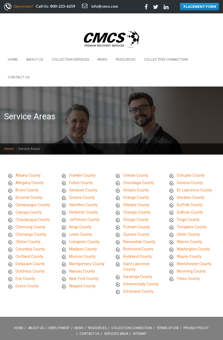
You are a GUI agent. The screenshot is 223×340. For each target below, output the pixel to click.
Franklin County (82, 146)
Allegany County (30, 153)
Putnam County (136, 197)
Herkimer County (83, 183)
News (91, 48)
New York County (84, 249)
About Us (30, 48)
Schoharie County (138, 262)
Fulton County (81, 153)
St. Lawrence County (194, 160)
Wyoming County (191, 242)
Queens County (136, 205)
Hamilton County (83, 175)
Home (12, 48)
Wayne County (189, 227)
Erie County (25, 249)
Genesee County (83, 160)
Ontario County (136, 160)
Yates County (188, 249)
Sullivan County (190, 183)
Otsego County (136, 190)
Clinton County (28, 212)
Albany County (28, 146)
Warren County (189, 212)
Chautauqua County (33, 190)
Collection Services (62, 48)
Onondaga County (138, 153)
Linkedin (118, 325)
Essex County (27, 256)
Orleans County (136, 175)
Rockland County (137, 227)
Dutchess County (30, 242)
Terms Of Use (168, 299)
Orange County (136, 168)
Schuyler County (191, 146)
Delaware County (30, 234)
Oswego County (136, 183)
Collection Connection (148, 48)
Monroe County (82, 227)
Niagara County (82, 256)
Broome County (29, 168)
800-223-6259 (63, 6)
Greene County (82, 168)
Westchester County (194, 234)
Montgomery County (87, 234)
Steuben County (190, 168)
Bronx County (27, 160)
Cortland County (29, 227)
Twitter (106, 325)
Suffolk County (190, 175)
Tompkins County (192, 197)
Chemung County (30, 197)
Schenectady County (141, 254)
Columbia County (30, 219)
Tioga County (188, 190)
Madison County (83, 219)
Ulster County (188, 205)
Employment (59, 299)
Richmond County (138, 219)
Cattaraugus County (33, 175)
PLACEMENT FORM (199, 7)
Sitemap (139, 304)
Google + (131, 325)
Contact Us (184, 48)
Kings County (80, 197)
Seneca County (190, 153)
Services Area (116, 304)
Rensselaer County (139, 212)
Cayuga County (29, 183)
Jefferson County (84, 190)
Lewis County (80, 205)
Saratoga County (137, 247)
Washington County (193, 219)
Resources (111, 48)
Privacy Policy (196, 299)
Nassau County (82, 242)
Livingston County (84, 212)
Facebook (94, 325)
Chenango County (31, 205)
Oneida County (135, 146)
